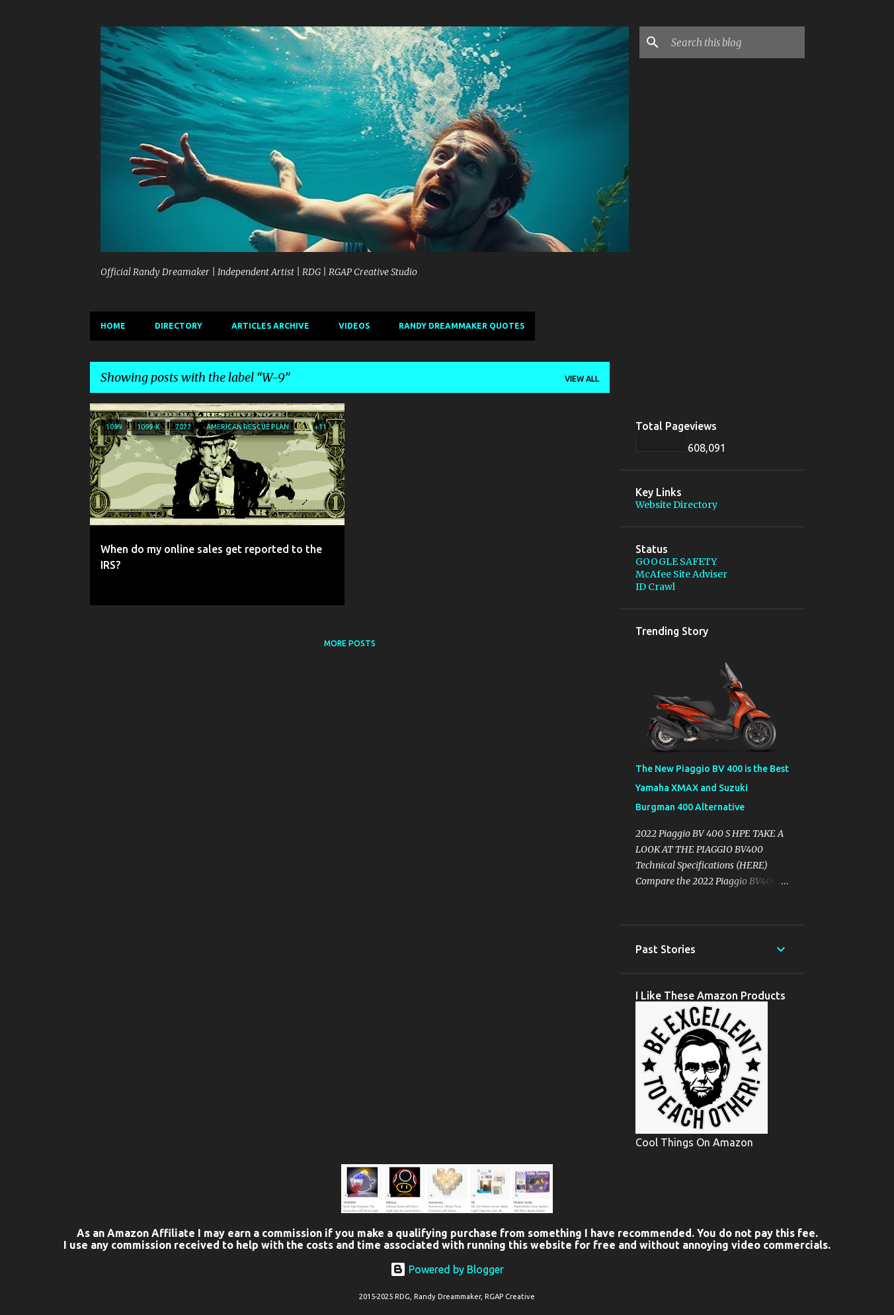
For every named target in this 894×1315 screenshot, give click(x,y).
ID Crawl (655, 587)
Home (113, 325)
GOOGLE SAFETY (676, 562)
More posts (350, 643)
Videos (354, 325)
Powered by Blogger (447, 1269)
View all (582, 378)
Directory (178, 325)
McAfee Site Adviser (681, 574)
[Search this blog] (735, 42)
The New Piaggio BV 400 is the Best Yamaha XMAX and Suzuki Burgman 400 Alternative (712, 787)
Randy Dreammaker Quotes (461, 325)
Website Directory (676, 505)
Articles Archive (270, 325)
